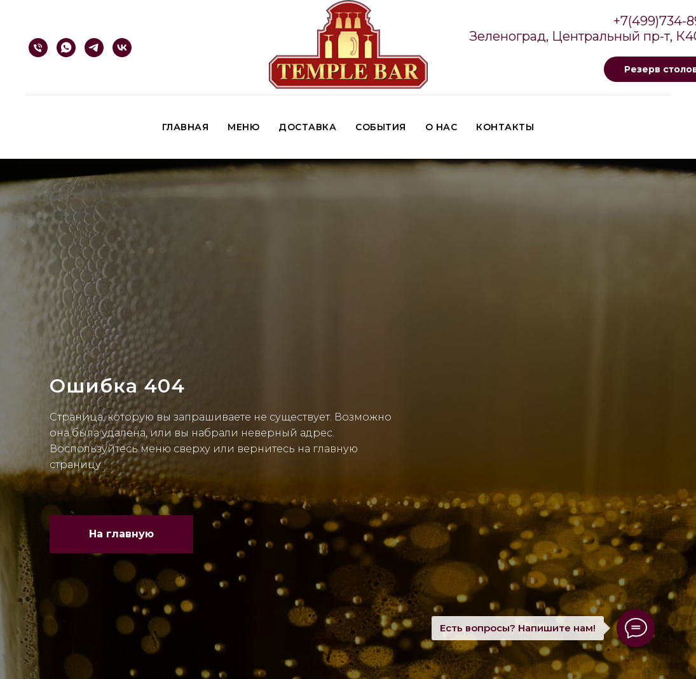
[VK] (122, 47)
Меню (243, 127)
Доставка (307, 127)
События (380, 127)
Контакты (505, 127)
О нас (441, 127)
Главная (185, 127)
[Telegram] (94, 47)
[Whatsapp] (66, 47)
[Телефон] (38, 47)
